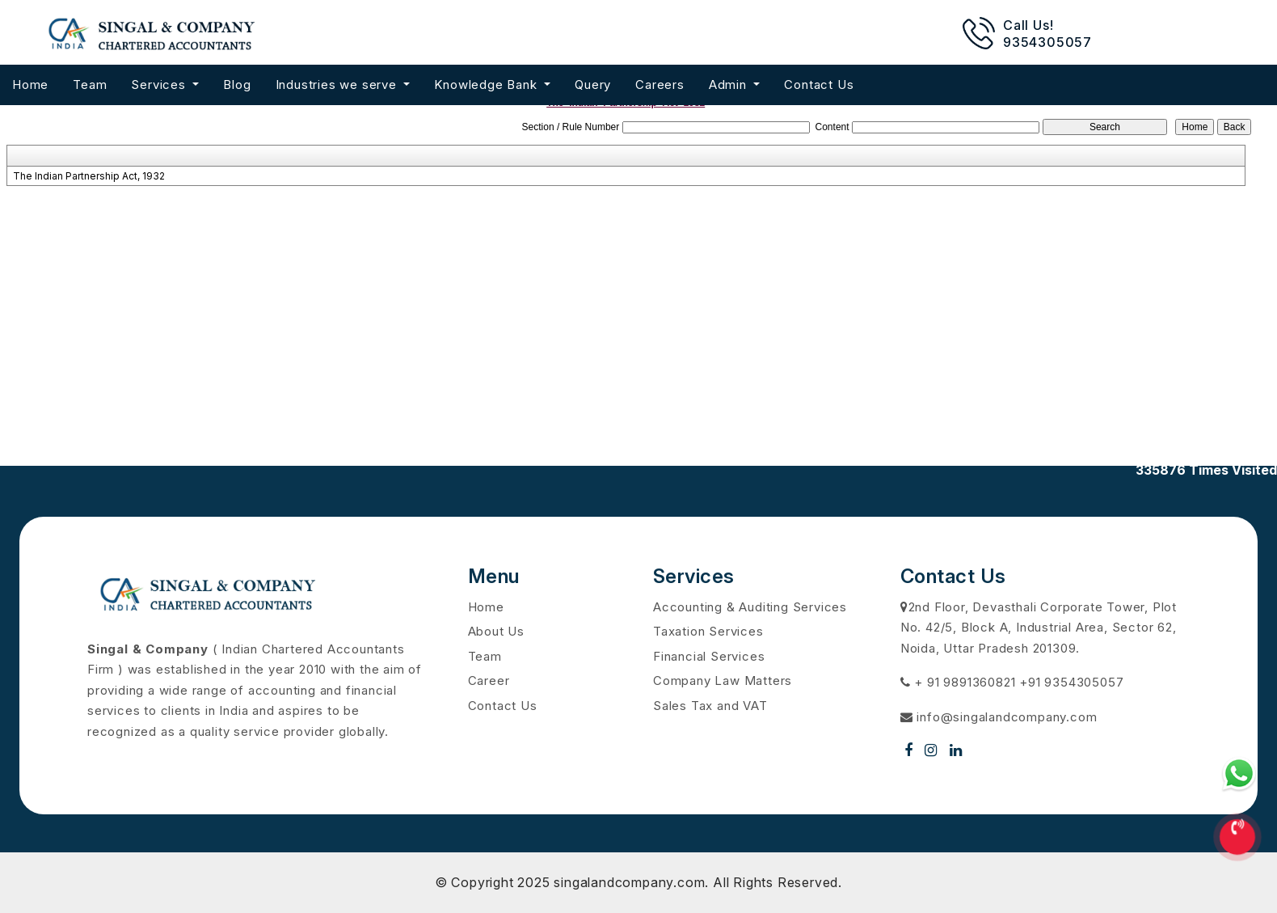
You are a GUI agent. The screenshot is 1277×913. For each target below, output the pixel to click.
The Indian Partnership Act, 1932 (89, 176)
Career (489, 680)
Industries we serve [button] (338, 84)
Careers (660, 84)
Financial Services (709, 656)
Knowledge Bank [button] (487, 84)
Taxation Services (708, 631)
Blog (237, 84)
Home (30, 84)
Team (90, 84)
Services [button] (160, 84)
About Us (496, 631)
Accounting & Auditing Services (750, 607)
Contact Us (818, 84)
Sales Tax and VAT (710, 705)
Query (593, 84)
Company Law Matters (722, 680)
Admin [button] (730, 84)
